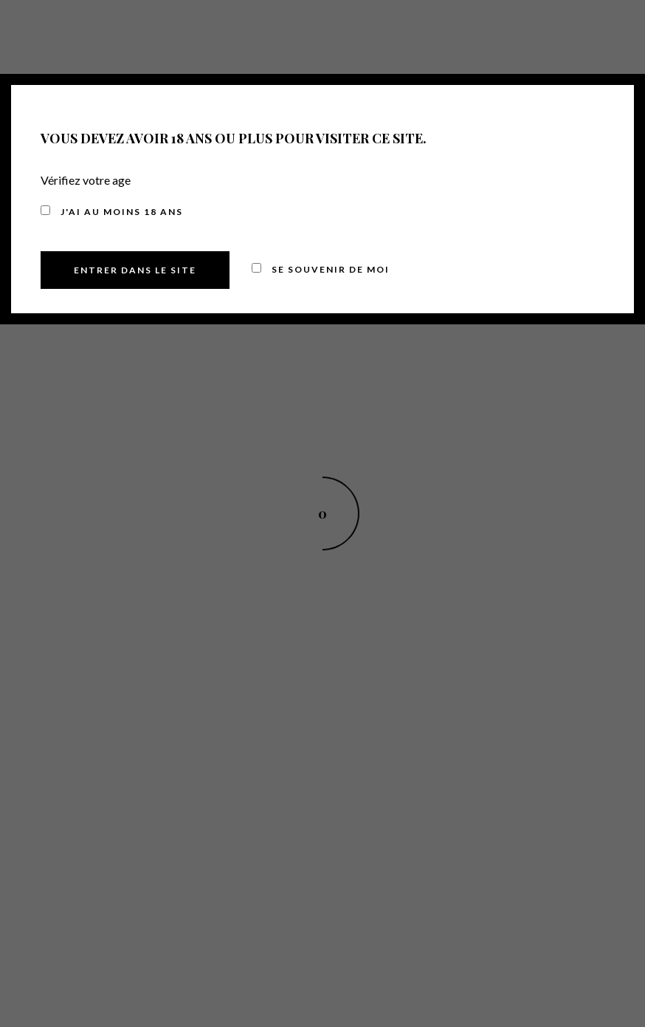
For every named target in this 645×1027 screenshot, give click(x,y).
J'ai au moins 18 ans (112, 211)
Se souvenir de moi (321, 269)
